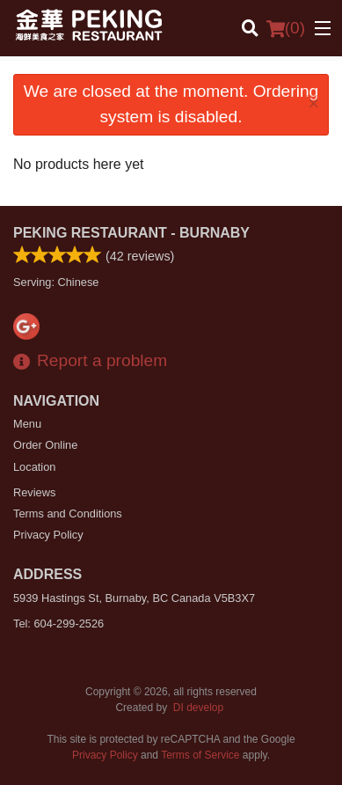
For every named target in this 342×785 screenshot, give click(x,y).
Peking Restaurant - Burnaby (131, 232)
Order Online (45, 444)
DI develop (198, 707)
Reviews (34, 492)
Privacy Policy (48, 534)
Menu (27, 423)
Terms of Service (200, 755)
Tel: (58, 623)
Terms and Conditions (67, 513)
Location (34, 466)
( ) (285, 28)
